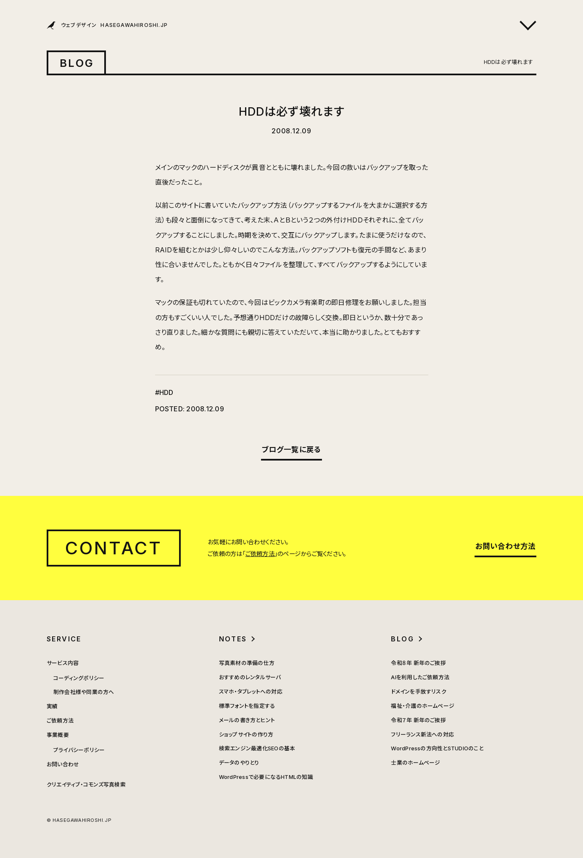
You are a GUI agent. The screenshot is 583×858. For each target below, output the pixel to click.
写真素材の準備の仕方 (246, 663)
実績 (52, 706)
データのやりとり (239, 763)
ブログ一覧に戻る (292, 449)
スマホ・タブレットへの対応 (250, 692)
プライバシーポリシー (79, 750)
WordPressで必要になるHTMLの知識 (266, 777)
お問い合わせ (63, 764)
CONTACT (113, 548)
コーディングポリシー (78, 678)
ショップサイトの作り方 (246, 734)
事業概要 (58, 735)
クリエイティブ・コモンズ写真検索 (86, 784)
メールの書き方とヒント (247, 720)
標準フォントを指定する (247, 706)
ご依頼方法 (259, 553)
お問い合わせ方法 (505, 546)
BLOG (77, 62)
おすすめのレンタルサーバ (250, 677)
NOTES (233, 639)
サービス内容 (63, 663)
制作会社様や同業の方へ (83, 692)
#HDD (164, 392)
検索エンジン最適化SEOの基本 (257, 748)
